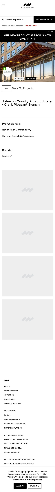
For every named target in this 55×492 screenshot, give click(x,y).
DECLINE (34, 486)
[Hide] (51, 31)
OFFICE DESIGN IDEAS (13, 435)
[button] (3, 6)
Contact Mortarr (12, 403)
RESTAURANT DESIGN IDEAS (16, 444)
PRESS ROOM (9, 411)
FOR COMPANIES (11, 390)
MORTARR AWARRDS (13, 428)
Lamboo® (7, 156)
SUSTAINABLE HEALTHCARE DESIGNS (20, 459)
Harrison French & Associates (18, 136)
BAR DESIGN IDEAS (12, 452)
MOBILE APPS (10, 399)
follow (19, 78)
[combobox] (44, 19)
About (7, 386)
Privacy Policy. (35, 480)
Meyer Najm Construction (16, 130)
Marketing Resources (14, 424)
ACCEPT (20, 486)
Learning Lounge (12, 419)
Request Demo (31, 26)
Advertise (9, 395)
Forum (7, 415)
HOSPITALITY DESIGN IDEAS (16, 439)
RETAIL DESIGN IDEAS (13, 448)
